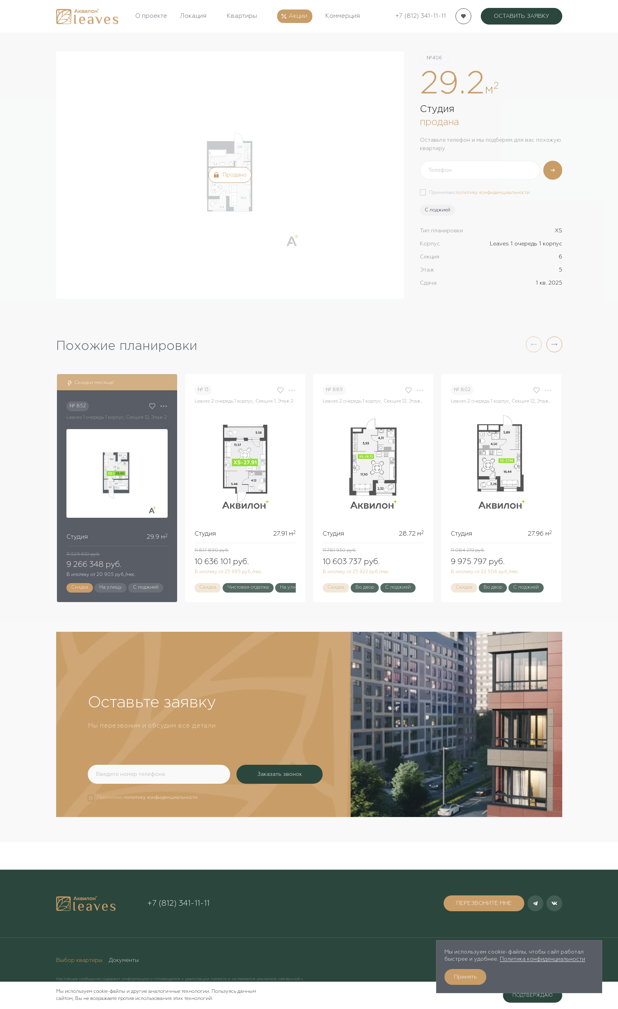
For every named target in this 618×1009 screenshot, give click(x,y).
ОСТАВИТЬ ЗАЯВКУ (521, 16)
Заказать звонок (279, 774)
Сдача (428, 283)
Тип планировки (441, 231)
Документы (124, 960)
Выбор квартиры (79, 960)
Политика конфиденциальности (542, 959)
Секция (429, 257)
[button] (554, 344)
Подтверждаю (532, 995)
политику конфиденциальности (493, 192)
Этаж (427, 270)
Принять (465, 977)
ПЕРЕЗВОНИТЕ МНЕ (484, 903)
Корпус (430, 244)
